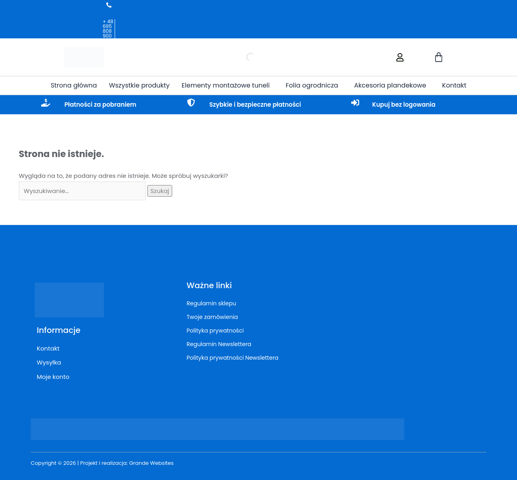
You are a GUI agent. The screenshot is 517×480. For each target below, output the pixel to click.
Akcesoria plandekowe (390, 85)
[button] (228, 85)
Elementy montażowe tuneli (226, 85)
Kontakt (454, 85)
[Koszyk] (439, 57)
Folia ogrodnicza (312, 85)
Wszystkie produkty (139, 85)
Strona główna (74, 85)
